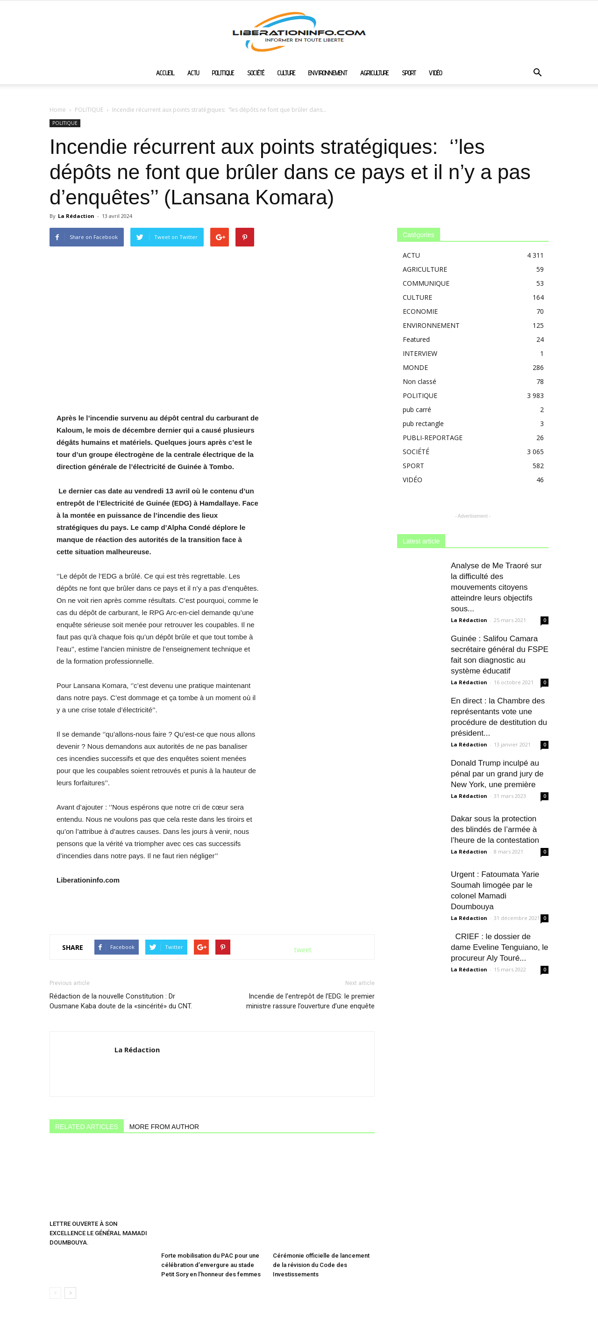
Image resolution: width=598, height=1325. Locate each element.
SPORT (409, 73)
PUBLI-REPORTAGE (433, 437)
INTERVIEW (420, 353)
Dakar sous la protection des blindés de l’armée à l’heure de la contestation (495, 829)
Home (58, 110)
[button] (537, 73)
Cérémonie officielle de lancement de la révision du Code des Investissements (321, 1233)
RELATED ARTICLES (86, 1126)
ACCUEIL (165, 73)
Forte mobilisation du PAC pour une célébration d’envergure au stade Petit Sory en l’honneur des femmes (211, 1233)
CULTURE (286, 73)
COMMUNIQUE (426, 283)
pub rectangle (423, 423)
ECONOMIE (420, 311)
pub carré (417, 409)
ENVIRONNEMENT (327, 73)
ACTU (193, 73)
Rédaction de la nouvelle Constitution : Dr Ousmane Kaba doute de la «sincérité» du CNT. (122, 1001)
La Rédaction (76, 215)
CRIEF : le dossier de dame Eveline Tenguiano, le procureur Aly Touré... (499, 947)
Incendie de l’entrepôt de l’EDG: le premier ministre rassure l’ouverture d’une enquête (310, 1001)
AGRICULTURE (374, 73)
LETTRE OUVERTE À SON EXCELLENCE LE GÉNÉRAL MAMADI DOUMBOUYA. (98, 1233)
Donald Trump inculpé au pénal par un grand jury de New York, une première (497, 774)
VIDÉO (435, 73)
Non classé (419, 381)
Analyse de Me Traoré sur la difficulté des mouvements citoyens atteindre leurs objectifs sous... (496, 587)
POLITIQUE (223, 73)
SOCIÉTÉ (255, 73)
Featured (416, 339)
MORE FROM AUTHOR (164, 1126)
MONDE (415, 367)
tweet (303, 949)
